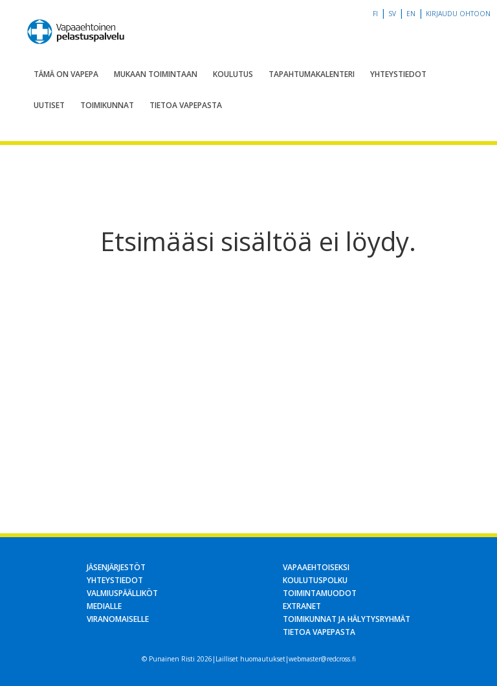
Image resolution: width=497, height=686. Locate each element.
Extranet (302, 606)
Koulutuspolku (315, 580)
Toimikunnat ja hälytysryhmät (346, 619)
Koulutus (233, 74)
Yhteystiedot (398, 74)
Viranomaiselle (118, 619)
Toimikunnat (107, 105)
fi (375, 13)
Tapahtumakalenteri (312, 74)
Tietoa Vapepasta (185, 105)
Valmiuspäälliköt (122, 593)
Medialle (104, 606)
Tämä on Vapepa (66, 74)
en (410, 13)
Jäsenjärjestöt (116, 567)
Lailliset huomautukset (250, 658)
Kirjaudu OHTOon (458, 13)
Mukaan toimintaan (155, 74)
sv (392, 13)
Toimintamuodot (320, 593)
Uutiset (49, 105)
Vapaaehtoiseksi (316, 567)
